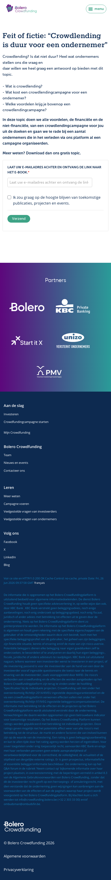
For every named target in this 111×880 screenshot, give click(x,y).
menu (96, 9)
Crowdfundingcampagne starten (26, 422)
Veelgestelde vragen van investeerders (30, 511)
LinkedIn (10, 557)
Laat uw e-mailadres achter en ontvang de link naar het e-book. (54, 169)
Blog (7, 565)
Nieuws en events (16, 463)
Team (7, 455)
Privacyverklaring (19, 869)
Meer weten (12, 496)
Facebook (10, 542)
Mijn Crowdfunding (17, 432)
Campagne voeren (16, 504)
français (39, 583)
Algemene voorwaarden (25, 856)
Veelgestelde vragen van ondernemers (30, 519)
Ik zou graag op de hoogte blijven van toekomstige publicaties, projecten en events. (57, 200)
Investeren (11, 414)
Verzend (19, 219)
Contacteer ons (14, 470)
